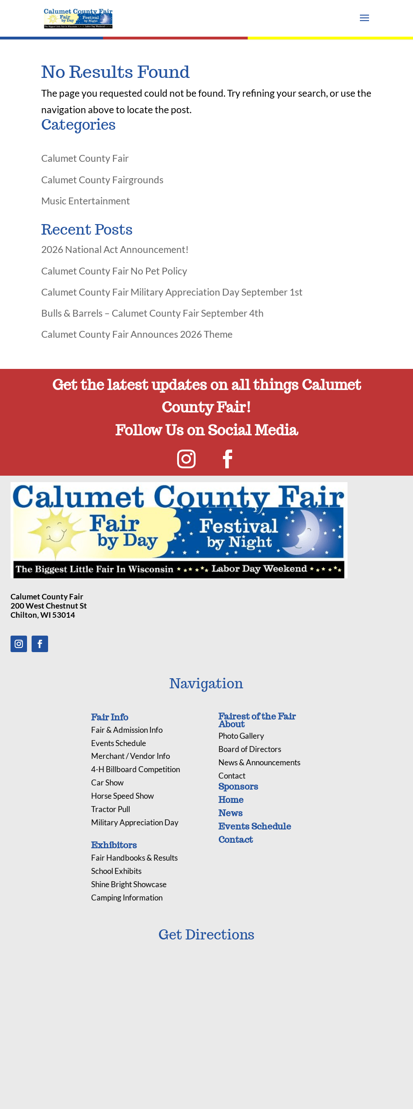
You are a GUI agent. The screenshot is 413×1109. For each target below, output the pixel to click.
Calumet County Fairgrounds (102, 179)
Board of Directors (249, 749)
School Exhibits (116, 871)
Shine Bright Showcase (129, 884)
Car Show (107, 782)
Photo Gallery (241, 736)
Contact (231, 775)
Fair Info (109, 717)
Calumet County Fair (85, 158)
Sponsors (238, 786)
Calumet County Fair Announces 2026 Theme (137, 334)
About (231, 724)
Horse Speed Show (122, 796)
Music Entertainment (85, 200)
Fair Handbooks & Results (134, 857)
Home (231, 799)
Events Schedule (118, 743)
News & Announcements (259, 762)
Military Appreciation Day (135, 822)
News (230, 812)
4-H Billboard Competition (135, 769)
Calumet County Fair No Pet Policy (114, 270)
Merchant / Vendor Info (130, 756)
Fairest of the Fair (257, 716)
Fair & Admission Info (127, 730)
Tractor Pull (110, 809)
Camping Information (127, 897)
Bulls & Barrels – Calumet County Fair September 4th (152, 312)
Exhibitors (114, 845)
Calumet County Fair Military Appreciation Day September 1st (172, 291)
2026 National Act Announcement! (115, 249)
